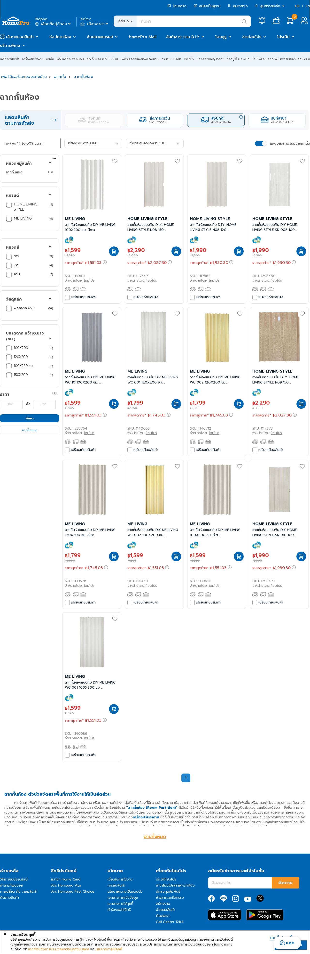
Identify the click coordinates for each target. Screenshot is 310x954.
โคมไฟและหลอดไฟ (264, 59)
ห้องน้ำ (189, 59)
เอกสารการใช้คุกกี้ (120, 903)
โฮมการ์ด (177, 6)
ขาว (17, 256)
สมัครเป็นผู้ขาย (207, 6)
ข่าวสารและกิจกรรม (170, 897)
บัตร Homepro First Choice (72, 891)
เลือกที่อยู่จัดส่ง (53, 24)
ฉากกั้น (60, 77)
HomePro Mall (142, 37)
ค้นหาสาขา (237, 6)
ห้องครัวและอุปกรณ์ (210, 59)
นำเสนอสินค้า (165, 909)
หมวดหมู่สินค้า (19, 163)
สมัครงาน (163, 903)
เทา (16, 265)
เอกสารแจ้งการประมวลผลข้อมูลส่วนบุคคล (58, 949)
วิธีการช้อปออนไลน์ (14, 879)
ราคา (4, 394)
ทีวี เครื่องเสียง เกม (70, 59)
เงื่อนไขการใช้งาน (120, 879)
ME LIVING (23, 218)
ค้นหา (30, 418)
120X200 (21, 357)
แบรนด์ (12, 195)
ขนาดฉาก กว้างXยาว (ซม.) (25, 336)
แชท (290, 942)
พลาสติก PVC (25, 308)
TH (296, 6)
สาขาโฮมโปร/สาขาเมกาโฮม (175, 885)
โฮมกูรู (220, 37)
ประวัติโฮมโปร (166, 879)
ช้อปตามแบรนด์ (100, 37)
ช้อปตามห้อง (60, 37)
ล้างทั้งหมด (30, 430)
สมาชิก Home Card (65, 879)
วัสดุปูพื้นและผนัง (237, 59)
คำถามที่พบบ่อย (11, 885)
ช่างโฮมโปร (251, 37)
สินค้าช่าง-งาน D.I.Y (183, 37)
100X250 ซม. (24, 366)
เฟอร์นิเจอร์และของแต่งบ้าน (139, 59)
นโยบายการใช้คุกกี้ (109, 949)
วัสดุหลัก (14, 299)
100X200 (21, 348)
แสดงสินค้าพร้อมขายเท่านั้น (290, 143)
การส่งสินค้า (116, 885)
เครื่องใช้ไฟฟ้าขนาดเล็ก (38, 59)
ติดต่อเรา (163, 915)
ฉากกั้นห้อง (83, 77)
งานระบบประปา (171, 59)
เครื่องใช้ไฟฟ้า (9, 59)
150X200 (21, 375)
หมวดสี (12, 247)
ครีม (17, 274)
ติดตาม (285, 882)
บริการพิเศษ (10, 46)
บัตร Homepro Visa (66, 885)
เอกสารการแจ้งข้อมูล (123, 897)
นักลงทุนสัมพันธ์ (168, 891)
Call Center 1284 (170, 921)
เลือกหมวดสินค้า (20, 37)
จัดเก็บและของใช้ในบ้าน (102, 59)
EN (308, 6)
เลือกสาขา (94, 24)
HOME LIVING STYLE (26, 207)
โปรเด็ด (283, 37)
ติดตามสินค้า (9, 897)
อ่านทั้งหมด (155, 836)
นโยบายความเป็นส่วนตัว (125, 891)
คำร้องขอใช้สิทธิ (119, 909)
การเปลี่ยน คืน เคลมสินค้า (18, 891)
